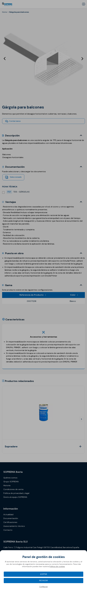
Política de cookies (57, 566)
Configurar (43, 587)
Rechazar (43, 580)
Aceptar (43, 574)
